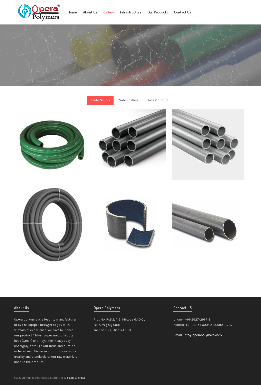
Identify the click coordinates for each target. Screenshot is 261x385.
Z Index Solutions (76, 378)
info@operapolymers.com (203, 335)
